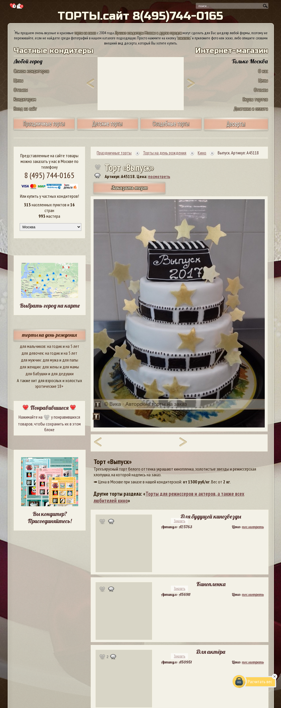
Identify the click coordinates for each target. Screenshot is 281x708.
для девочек (32, 353)
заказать (184, 38)
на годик (54, 346)
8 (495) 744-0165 (49, 175)
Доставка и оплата (251, 108)
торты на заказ (85, 32)
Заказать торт (129, 187)
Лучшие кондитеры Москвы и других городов (148, 32)
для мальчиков (32, 346)
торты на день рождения (49, 335)
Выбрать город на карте (50, 305)
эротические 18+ (49, 386)
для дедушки (62, 373)
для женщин (30, 367)
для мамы (70, 367)
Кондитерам (25, 99)
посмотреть (159, 176)
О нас (263, 71)
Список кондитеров (31, 71)
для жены (50, 367)
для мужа (50, 360)
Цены (18, 80)
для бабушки (36, 373)
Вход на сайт (25, 108)
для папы (70, 360)
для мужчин (31, 360)
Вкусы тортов (255, 99)
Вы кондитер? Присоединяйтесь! (50, 517)
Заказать (179, 521)
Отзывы (21, 89)
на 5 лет (72, 346)
